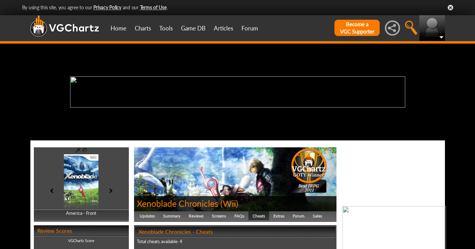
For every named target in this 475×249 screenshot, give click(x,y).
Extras (278, 216)
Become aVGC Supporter (357, 28)
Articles (223, 28)
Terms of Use (153, 7)
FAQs (239, 216)
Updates (147, 216)
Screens (219, 216)
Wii (229, 203)
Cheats (259, 216)
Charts (143, 28)
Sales (317, 216)
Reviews (196, 216)
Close (450, 7)
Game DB (193, 28)
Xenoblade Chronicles (177, 203)
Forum (249, 28)
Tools (166, 28)
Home (118, 28)
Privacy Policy (107, 7)
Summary (171, 216)
